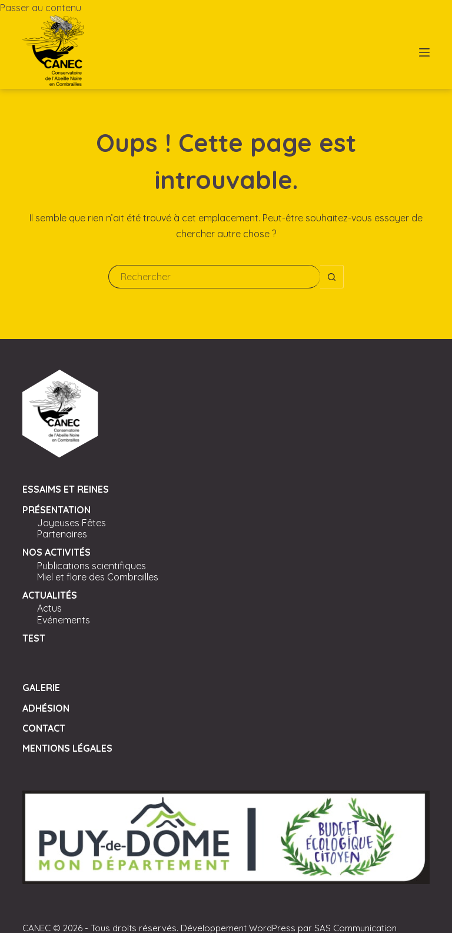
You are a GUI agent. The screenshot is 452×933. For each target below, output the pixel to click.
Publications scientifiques (91, 566)
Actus (49, 608)
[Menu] (424, 52)
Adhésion (45, 708)
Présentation (56, 510)
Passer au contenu (40, 8)
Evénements (63, 620)
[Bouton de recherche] (332, 276)
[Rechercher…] (214, 276)
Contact (43, 728)
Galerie (41, 687)
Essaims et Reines (65, 489)
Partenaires (62, 534)
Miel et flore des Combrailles (97, 577)
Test (33, 638)
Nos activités (56, 552)
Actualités (49, 595)
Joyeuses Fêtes (71, 523)
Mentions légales (67, 748)
